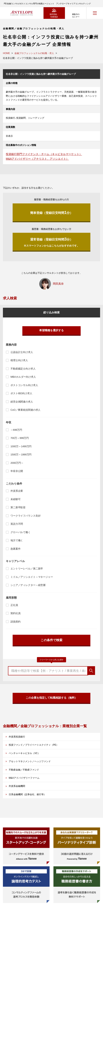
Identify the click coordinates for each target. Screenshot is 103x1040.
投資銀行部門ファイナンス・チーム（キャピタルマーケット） (44, 154)
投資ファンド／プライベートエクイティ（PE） (33, 745)
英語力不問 (16, 523)
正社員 (14, 605)
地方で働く (16, 540)
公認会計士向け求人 (21, 352)
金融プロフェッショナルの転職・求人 (34, 53)
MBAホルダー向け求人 (23, 376)
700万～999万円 (19, 438)
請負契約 (15, 621)
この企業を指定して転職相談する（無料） (51, 697)
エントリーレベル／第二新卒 (26, 568)
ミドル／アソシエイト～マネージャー (31, 576)
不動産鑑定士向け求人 (23, 368)
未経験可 (15, 499)
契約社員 (15, 613)
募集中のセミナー (75, 15)
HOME (6, 53)
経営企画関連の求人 (21, 401)
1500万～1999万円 (20, 454)
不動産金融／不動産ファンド (24, 769)
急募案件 (15, 548)
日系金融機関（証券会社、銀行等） (27, 794)
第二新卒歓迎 (17, 507)
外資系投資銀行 (17, 736)
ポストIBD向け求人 (21, 393)
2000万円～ (17, 462)
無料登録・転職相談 (54, 15)
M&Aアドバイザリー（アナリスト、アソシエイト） (37, 158)
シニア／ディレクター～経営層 (27, 585)
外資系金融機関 (17, 786)
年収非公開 (16, 471)
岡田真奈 (58, 283)
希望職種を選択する (51, 330)
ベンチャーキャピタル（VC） (24, 753)
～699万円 (16, 429)
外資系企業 (16, 490)
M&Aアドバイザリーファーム (24, 778)
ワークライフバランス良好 (25, 515)
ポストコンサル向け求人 (24, 385)
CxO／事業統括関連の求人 (25, 409)
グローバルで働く (20, 532)
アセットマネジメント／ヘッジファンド (30, 761)
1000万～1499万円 (20, 446)
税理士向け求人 (19, 360)
